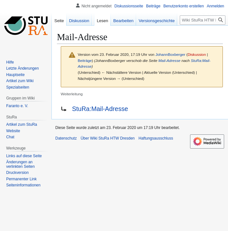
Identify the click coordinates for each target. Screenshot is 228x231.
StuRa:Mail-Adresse (100, 108)
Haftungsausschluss (156, 138)
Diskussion (196, 54)
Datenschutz (66, 138)
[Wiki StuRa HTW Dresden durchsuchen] (202, 20)
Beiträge (85, 60)
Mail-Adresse (170, 60)
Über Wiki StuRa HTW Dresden (108, 138)
